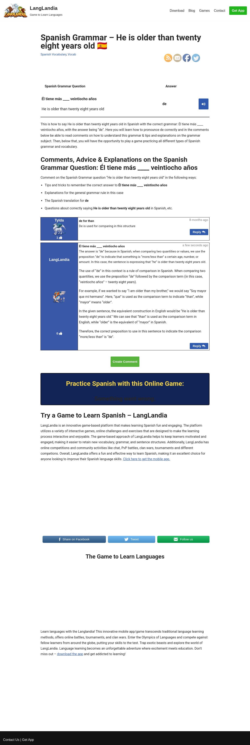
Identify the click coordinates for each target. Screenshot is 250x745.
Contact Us (11, 739)
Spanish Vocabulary (53, 54)
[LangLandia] (32, 11)
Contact (219, 10)
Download (177, 10)
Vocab (72, 54)
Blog (192, 10)
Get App (238, 10)
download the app (70, 654)
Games (204, 10)
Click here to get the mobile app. (146, 459)
